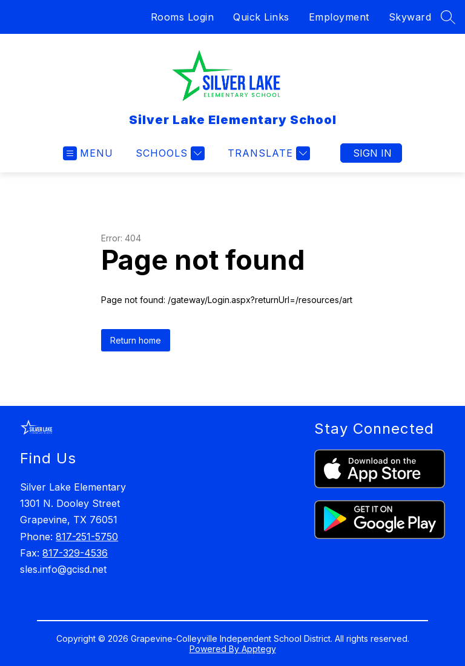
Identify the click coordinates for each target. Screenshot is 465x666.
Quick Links (261, 17)
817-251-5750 (87, 537)
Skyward (410, 17)
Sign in (372, 153)
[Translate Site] (267, 153)
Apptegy (259, 649)
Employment (339, 17)
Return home (135, 340)
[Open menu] (88, 153)
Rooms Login (182, 17)
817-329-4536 (75, 553)
